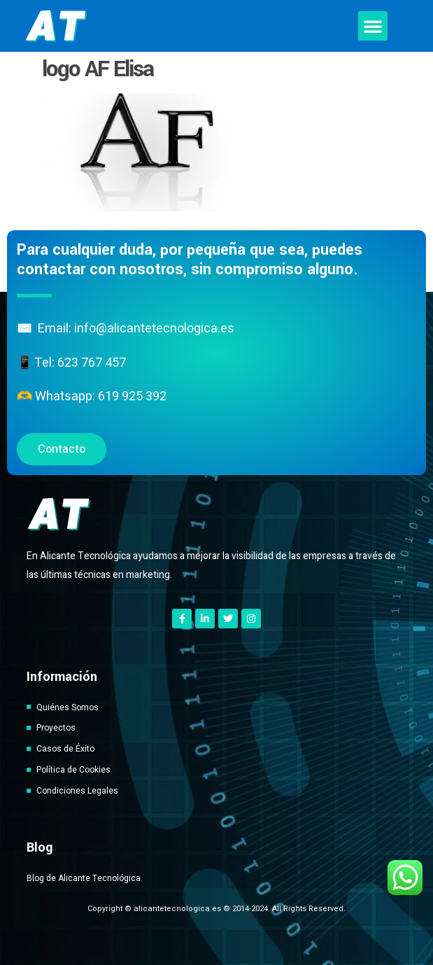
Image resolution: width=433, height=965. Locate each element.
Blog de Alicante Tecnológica (84, 878)
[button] (373, 26)
